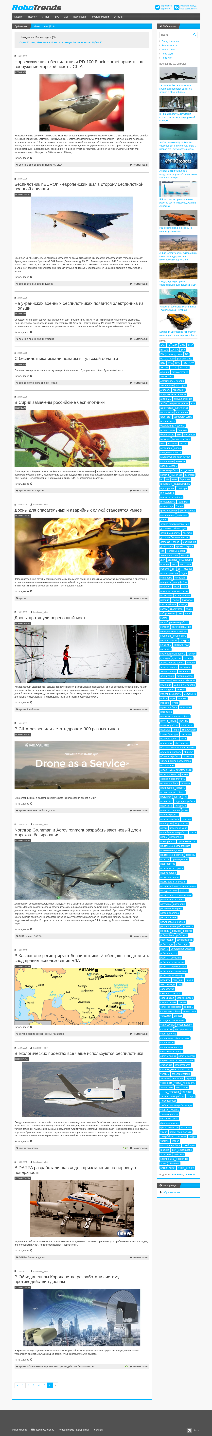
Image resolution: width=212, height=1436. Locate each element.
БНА (179, 434)
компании (165, 635)
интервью (165, 582)
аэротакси (165, 416)
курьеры (188, 658)
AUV (190, 345)
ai (169, 345)
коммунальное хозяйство (173, 631)
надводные (166, 711)
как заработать (168, 604)
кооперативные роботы (172, 653)
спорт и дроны (168, 1056)
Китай (188, 613)
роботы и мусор (168, 953)
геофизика (171, 479)
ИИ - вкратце (185, 568)
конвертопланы (168, 640)
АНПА (163, 403)
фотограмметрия (169, 1127)
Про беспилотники (189, 9)
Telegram (189, 1174)
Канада (183, 604)
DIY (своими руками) (171, 354)
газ (162, 479)
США (59, 164)
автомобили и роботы (172, 381)
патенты (180, 787)
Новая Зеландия (169, 734)
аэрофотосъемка (183, 416)
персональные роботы (172, 792)
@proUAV (166, 9)
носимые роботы (169, 738)
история (164, 600)
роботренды (182, 944)
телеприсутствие (181, 1074)
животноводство (169, 555)
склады (178, 1015)
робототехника (184, 939)
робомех (187, 931)
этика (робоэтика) (169, 1163)
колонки (164, 627)
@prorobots (166, 6)
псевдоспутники (168, 890)
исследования (182, 595)
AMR (174, 345)
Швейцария (33, 709)
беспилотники (167, 430)
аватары (183, 367)
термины (190, 1078)
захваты (172, 559)
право (163, 837)
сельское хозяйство (37, 810)
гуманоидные (167, 515)
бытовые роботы (181, 439)
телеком (164, 1074)
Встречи (118, 16)
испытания (166, 595)
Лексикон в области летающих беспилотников (63, 42)
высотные (176, 475)
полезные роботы (169, 819)
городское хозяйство (171, 497)
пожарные (180, 805)
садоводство (167, 989)
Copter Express (27, 42)
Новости (32, 16)
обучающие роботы (170, 752)
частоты (164, 1141)
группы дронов (187, 510)
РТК (162, 984)
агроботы (165, 390)
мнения (181, 689)
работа (183, 890)
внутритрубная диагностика (175, 457)
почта (193, 832)
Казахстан (58, 1034)
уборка (164, 1109)
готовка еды (166, 506)
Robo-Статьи (169, 49)
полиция (186, 819)
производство (167, 863)
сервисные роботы (170, 1011)
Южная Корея (167, 1167)
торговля (174, 1091)
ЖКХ (162, 559)
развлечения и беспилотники (176, 895)
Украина (49, 339)
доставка (188, 533)
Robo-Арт (167, 57)
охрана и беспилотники (172, 779)
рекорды (165, 931)
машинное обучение (184, 680)
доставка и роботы (170, 542)
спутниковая (167, 1060)
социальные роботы (171, 1047)
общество (188, 756)
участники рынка (169, 1118)
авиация (164, 372)
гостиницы (183, 501)
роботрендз (166, 944)
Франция (186, 1127)
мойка (163, 698)
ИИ (174, 568)
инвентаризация (169, 573)
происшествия (168, 872)
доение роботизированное (174, 524)
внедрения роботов (170, 452)
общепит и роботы (170, 756)
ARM (182, 345)
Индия (183, 573)
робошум (165, 980)
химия (163, 1132)
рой (181, 980)
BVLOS (164, 349)
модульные (190, 694)
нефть (176, 729)
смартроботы (167, 1024)
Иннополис (166, 577)
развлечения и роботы (172, 899)
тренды (190, 1096)
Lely (172, 358)
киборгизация (167, 613)
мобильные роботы (170, 694)
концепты (165, 649)
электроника (167, 1159)
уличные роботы (169, 1114)
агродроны (179, 390)
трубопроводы (168, 1100)
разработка (179, 904)
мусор (175, 703)
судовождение (168, 1069)
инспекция (180, 577)
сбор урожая (167, 998)
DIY (183, 349)
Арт (66, 16)
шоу (174, 1150)
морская (182, 698)
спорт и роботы (186, 1056)
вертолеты (166, 448)
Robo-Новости (169, 45)
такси (189, 1069)
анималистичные (183, 399)
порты (163, 828)
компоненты (179, 635)
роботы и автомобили (182, 948)
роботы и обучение (170, 957)
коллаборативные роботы (174, 622)
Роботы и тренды (188, 6)
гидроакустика (182, 483)
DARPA (37, 936)
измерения (185, 564)
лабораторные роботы (172, 662)
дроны (40, 164)
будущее (165, 439)
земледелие (185, 559)
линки (173, 671)
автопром (181, 385)
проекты (164, 859)
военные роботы (169, 470)
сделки (182, 1002)
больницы (189, 434)
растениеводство (169, 913)
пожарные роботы (170, 810)
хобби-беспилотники (181, 1132)
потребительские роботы (173, 832)
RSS (174, 1174)
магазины (165, 680)
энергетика (182, 1159)
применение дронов (38, 382)
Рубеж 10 (97, 42)
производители (180, 859)
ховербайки (166, 1136)
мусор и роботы (168, 707)
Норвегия (50, 164)
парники (185, 783)
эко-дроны (32, 1148)
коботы (164, 618)
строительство (182, 1065)
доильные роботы (170, 528)
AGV (162, 345)
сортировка (166, 1029)
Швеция (164, 1150)
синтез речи (189, 1011)
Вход (196, 1430)
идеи (174, 564)
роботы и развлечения (172, 962)
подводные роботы (185, 801)
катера (164, 609)
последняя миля (178, 828)
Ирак (176, 586)
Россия (53, 382)
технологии (189, 1083)
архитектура (182, 407)
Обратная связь (171, 1192)
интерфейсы (180, 582)
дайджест (182, 515)
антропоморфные (178, 403)
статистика (166, 1065)
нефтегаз (165, 729)
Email (180, 1174)
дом (184, 528)
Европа (49, 283)
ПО (185, 796)
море (172, 698)
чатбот (175, 1141)
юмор (181, 1167)
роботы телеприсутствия (173, 971)
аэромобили (167, 412)
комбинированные (181, 627)
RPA (170, 363)
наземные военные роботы (175, 716)
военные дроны (27, 164)
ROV (162, 363)
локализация (167, 676)
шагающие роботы (170, 1145)
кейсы (189, 609)
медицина (165, 685)
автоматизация (180, 372)
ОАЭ (183, 738)
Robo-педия (79, 16)
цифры (192, 1136)
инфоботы (166, 586)
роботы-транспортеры (172, 975)
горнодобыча (167, 492)
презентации (176, 837)
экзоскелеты (185, 1150)
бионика (32, 1257)
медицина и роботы (184, 685)
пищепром (166, 796)
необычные (187, 725)
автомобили (166, 376)
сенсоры (188, 1007)
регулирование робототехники (176, 926)
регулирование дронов (31, 1034)
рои (175, 980)
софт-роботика (168, 1033)
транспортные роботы (172, 1096)
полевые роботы (169, 814)
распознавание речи (171, 908)
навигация (185, 707)
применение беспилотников (175, 846)
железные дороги (176, 551)
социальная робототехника (175, 1038)
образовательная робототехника (177, 747)
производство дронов (171, 868)
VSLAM (164, 367)
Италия (175, 600)
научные (183, 720)
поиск (185, 810)
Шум (56, 16)
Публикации (21, 26)
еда (162, 551)
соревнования (184, 1024)
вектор (183, 443)
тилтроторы (182, 1087)
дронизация (189, 542)
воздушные (187, 470)
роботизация (167, 939)
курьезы (176, 658)
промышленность (169, 877)
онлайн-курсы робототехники (176, 770)
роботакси (181, 935)
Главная (18, 16)
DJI (187, 354)
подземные (166, 805)
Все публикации (170, 41)
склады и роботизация (172, 1020)
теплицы (165, 1078)
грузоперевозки (168, 510)
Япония (190, 1167)
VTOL (174, 367)
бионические (167, 434)
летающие (185, 667)
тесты (177, 1083)
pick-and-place (184, 358)
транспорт (186, 1091)
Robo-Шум (167, 53)
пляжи (177, 796)
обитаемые (166, 743)
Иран (184, 586)
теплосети (177, 1078)
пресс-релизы (167, 841)
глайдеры (182, 488)
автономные (167, 385)
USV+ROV (188, 363)
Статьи (46, 16)
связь (173, 1002)
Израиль (165, 568)
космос (191, 653)
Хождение (180, 1136)
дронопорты (167, 546)
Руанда (171, 984)
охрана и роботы (169, 783)
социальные (167, 1042)
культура (165, 658)
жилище (184, 555)
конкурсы (184, 640)
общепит (188, 752)
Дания (163, 519)
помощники (166, 823)
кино (179, 613)
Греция (179, 506)
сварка (164, 1002)
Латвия (191, 662)
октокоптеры (167, 765)
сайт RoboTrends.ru (170, 993)
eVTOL (164, 358)
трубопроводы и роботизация (176, 1105)
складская (165, 1015)
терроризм (166, 1083)
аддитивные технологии (173, 394)
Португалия (181, 823)
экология (179, 1154)
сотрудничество (183, 1029)
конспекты (166, 644)
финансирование (169, 1123)
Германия (185, 479)
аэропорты (182, 412)
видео (177, 448)
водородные (167, 461)
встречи (164, 475)
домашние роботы (170, 533)
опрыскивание (168, 774)
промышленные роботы (173, 881)
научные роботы (169, 725)
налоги (164, 720)
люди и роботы (185, 676)
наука (173, 720)
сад (179, 984)
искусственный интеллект (174, 591)
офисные (183, 774)
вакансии (172, 443)
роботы (164, 948)
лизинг (164, 671)
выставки (189, 475)
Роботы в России (100, 16)
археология (166, 407)
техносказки (166, 1087)
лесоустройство (168, 667)
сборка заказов (185, 998)
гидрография (167, 488)
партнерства (167, 787)
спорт (179, 1051)
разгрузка (165, 904)
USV (177, 363)
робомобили (167, 935)
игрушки (164, 564)
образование (182, 743)
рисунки (176, 931)
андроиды (165, 399)
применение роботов (171, 855)
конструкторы (181, 644)
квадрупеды (176, 609)
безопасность (167, 421)
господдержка (167, 501)
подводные (166, 801)
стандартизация (185, 1060)
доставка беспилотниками (174, 537)
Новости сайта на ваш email (74, 1429)
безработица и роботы (172, 425)
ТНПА (163, 1091)
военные (180, 461)
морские (164, 703)
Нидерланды (189, 729)
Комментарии (140, 164)
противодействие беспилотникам (76, 1366)
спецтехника (167, 1051)
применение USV (187, 841)
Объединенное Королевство (42, 1366)
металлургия (167, 689)
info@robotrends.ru (44, 1429)
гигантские (166, 483)
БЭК (162, 443)
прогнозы (190, 855)
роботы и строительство (173, 966)
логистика (184, 671)
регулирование (168, 917)
